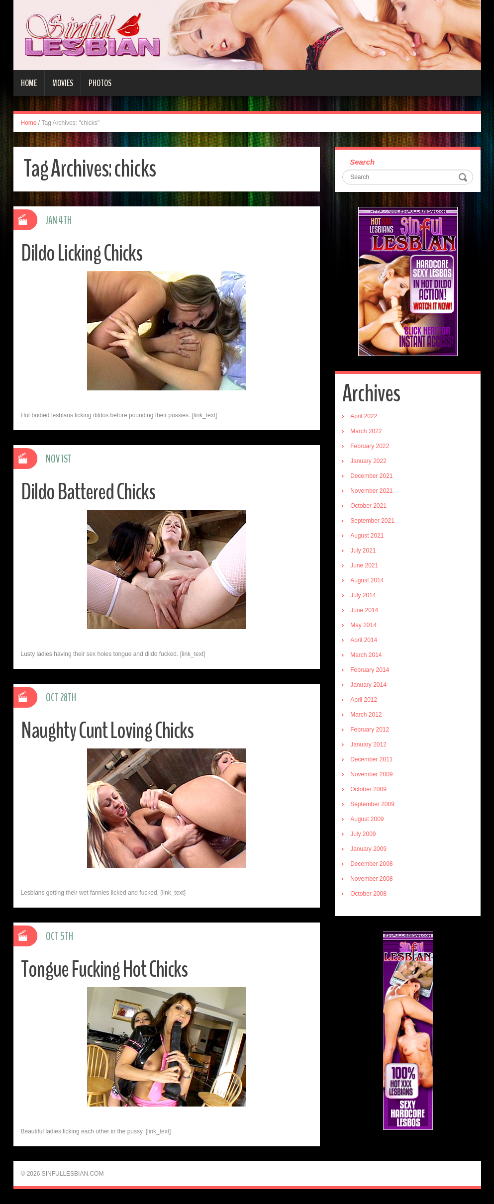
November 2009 (371, 774)
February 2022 (369, 446)
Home (29, 83)
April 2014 (363, 640)
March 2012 (366, 714)
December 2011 (371, 759)
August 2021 (367, 535)
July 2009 (363, 834)
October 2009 (368, 789)
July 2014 (363, 595)
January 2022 (368, 461)
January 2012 (368, 744)
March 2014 (366, 654)
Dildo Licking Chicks (81, 253)
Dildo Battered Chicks (88, 492)
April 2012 (363, 699)
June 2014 (364, 610)
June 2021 (364, 565)
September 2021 (372, 520)
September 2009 (372, 804)
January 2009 (368, 848)
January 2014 (368, 684)
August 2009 (367, 819)
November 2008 (371, 878)
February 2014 (369, 669)
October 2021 (368, 505)
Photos (100, 83)
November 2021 (371, 490)
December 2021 (371, 475)
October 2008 (368, 893)
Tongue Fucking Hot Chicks (104, 969)
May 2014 (363, 625)
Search (362, 162)
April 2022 (363, 416)
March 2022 (366, 431)
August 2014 (367, 580)
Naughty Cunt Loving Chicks (107, 731)
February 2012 (369, 729)
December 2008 (371, 863)
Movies (62, 83)
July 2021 (363, 550)
